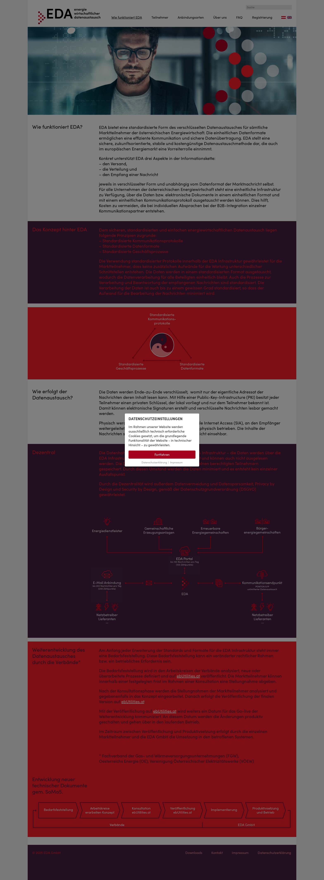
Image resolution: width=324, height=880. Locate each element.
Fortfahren (162, 455)
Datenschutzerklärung (154, 462)
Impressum (176, 462)
